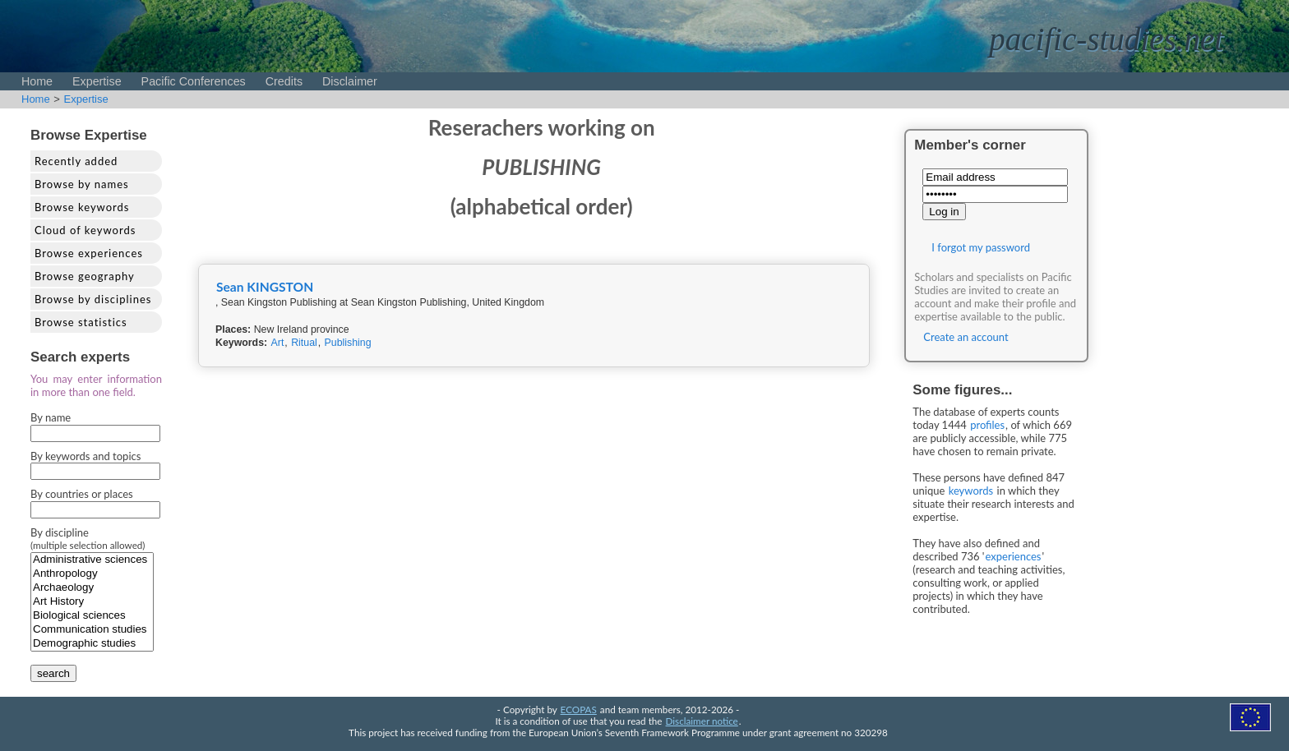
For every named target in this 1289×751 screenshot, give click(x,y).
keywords (971, 490)
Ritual (304, 342)
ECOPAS (579, 709)
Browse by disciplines (93, 299)
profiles (987, 424)
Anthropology (92, 574)
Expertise (97, 81)
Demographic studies (92, 644)
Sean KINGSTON (264, 286)
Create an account (965, 336)
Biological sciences (92, 616)
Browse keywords (82, 207)
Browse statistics (81, 322)
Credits (284, 81)
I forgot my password (980, 247)
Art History (92, 602)
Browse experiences (89, 253)
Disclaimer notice (702, 720)
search (53, 673)
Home (37, 81)
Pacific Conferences (193, 81)
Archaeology (92, 588)
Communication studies (92, 630)
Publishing (348, 342)
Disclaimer (349, 81)
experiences (1014, 556)
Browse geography (85, 276)
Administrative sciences (92, 560)
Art (277, 342)
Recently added (76, 161)
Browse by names (82, 184)
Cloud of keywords (85, 230)
